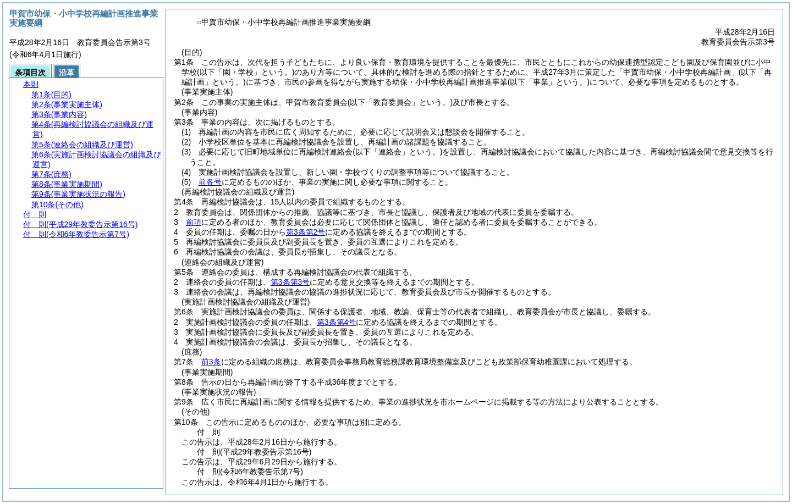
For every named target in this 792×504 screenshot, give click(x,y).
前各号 (210, 182)
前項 (193, 222)
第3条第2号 (306, 232)
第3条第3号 (290, 282)
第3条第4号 (336, 322)
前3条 (211, 361)
